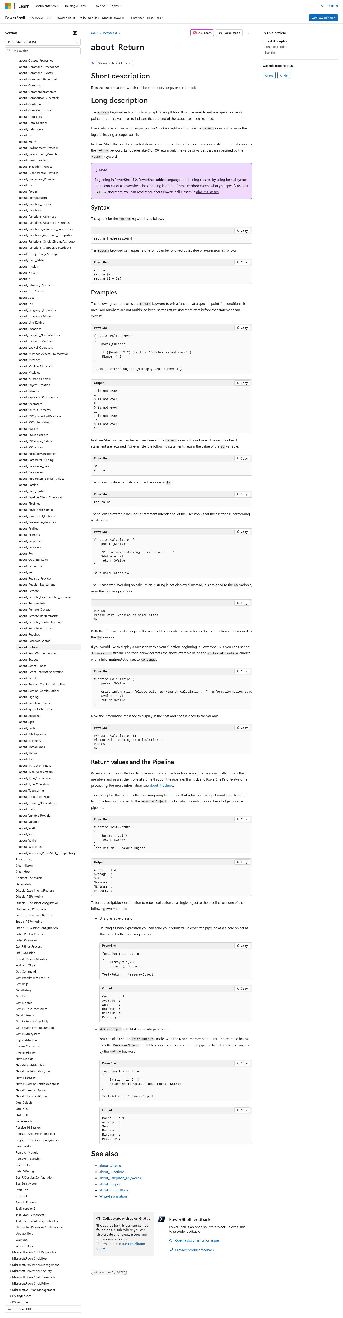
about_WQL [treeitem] (27, 796)
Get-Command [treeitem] (26, 933)
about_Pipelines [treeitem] (29, 465)
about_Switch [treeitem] (28, 690)
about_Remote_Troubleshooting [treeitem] (40, 584)
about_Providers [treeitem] (30, 509)
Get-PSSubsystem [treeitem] (28, 996)
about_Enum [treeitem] (27, 104)
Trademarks (181, 1305)
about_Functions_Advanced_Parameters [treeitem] (46, 191)
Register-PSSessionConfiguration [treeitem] (38, 1102)
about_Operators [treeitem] (30, 366)
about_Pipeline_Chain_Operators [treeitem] (41, 459)
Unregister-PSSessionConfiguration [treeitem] (39, 1189)
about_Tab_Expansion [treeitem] (33, 696)
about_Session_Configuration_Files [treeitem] (42, 646)
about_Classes (207, 191)
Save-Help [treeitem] (23, 1127)
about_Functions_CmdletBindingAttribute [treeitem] (47, 203)
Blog (60, 1305)
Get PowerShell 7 (323, 18)
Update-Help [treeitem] (24, 1195)
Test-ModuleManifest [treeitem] (30, 1177)
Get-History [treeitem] (24, 952)
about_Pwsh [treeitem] (27, 515)
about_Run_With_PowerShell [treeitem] (38, 615)
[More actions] (248, 32)
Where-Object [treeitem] (25, 1208)
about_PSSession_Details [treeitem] (35, 403)
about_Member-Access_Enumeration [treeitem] (44, 316)
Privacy (95, 1305)
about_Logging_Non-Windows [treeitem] (39, 297)
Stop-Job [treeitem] (22, 1158)
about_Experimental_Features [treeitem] (38, 135)
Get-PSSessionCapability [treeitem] (32, 983)
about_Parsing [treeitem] (28, 447)
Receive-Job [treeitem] (24, 1083)
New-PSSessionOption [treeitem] (31, 1052)
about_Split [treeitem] (26, 684)
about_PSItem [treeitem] (28, 391)
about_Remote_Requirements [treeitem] (38, 578)
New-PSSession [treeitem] (26, 1040)
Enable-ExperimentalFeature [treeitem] (34, 877)
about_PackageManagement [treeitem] (38, 416)
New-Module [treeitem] (24, 1021)
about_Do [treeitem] (25, 97)
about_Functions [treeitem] (30, 172)
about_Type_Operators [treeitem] (34, 746)
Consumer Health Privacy (126, 1305)
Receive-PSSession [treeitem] (28, 1089)
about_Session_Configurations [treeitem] (39, 653)
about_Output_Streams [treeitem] (35, 372)
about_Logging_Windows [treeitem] (36, 303)
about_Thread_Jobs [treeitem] (32, 709)
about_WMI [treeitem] (27, 790)
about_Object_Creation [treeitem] (34, 347)
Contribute (78, 1305)
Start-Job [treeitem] (22, 1152)
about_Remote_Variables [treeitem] (35, 590)
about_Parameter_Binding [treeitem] (36, 422)
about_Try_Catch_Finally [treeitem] (35, 728)
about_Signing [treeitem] (28, 659)
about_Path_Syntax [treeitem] (32, 453)
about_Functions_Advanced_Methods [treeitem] (44, 185)
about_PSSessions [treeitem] (31, 409)
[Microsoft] (8, 6)
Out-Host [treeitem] (22, 1071)
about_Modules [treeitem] (29, 334)
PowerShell (110, 32)
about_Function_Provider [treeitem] (36, 166)
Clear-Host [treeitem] (23, 834)
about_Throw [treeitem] (28, 715)
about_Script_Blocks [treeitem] (32, 628)
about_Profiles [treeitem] (28, 490)
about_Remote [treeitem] (29, 553)
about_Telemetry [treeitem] (30, 703)
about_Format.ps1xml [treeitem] (33, 160)
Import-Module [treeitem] (26, 1002)
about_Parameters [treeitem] (31, 434)
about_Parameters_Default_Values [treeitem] (41, 441)
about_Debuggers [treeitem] (31, 91)
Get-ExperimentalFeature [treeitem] (32, 940)
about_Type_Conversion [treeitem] (35, 740)
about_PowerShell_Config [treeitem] (36, 472)
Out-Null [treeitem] (22, 1077)
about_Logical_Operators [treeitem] (36, 309)
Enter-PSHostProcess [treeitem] (30, 896)
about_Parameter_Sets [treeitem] (34, 428)
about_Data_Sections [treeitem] (33, 85)
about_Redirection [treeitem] (31, 528)
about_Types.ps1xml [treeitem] (32, 753)
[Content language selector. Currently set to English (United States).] (25, 1294)
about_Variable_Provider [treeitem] (35, 777)
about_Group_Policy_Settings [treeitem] (38, 216)
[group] (171, 692)
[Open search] (322, 6)
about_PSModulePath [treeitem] (33, 397)
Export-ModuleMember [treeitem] (31, 921)
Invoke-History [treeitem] (26, 1015)
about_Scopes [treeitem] (28, 621)
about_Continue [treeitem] (30, 66)
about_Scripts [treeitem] (28, 640)
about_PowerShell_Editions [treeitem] (37, 478)
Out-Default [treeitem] (24, 1065)
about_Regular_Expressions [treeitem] (37, 546)
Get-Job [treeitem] (21, 958)
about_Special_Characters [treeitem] (36, 671)
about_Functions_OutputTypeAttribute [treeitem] (45, 210)
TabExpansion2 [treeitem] (25, 1170)
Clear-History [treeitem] (24, 827)
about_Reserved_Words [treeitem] (34, 603)
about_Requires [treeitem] (29, 596)
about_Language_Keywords (120, 1177)
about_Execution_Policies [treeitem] (35, 129)
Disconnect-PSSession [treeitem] (31, 871)
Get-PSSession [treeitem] (25, 977)
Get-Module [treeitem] (24, 965)
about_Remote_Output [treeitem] (34, 571)
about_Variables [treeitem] (29, 784)
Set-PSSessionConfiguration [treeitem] (34, 1139)
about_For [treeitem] (26, 147)
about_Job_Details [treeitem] (31, 253)
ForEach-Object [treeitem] (26, 927)
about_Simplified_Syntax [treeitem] (35, 665)
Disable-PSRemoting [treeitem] (29, 858)
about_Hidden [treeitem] (28, 228)
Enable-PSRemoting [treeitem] (29, 883)
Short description (276, 41)
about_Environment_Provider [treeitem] (38, 110)
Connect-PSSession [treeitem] (29, 840)
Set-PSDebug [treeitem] (25, 1133)
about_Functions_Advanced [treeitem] (37, 178)
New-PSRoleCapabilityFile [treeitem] (33, 1033)
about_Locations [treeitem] (30, 291)
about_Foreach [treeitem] (29, 154)
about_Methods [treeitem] (29, 322)
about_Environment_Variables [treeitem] (39, 116)
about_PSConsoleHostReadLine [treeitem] (40, 378)
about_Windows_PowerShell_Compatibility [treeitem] (47, 815)
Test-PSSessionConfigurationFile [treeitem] (37, 1183)
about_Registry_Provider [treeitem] (35, 540)
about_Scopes (110, 1184)
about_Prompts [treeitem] (29, 497)
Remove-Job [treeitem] (24, 1108)
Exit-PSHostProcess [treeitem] (29, 908)
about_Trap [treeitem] (26, 721)
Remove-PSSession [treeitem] (28, 1121)
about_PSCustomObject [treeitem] (35, 384)
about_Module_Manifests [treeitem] (36, 328)
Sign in (333, 6)
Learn (94, 32)
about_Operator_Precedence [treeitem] (38, 359)
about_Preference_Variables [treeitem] (37, 484)
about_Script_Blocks (114, 1190)
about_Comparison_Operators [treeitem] (39, 60)
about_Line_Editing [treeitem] (31, 284)
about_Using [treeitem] (27, 771)
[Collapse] (75, 33)
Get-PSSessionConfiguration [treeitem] (35, 990)
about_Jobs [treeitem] (26, 259)
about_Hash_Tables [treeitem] (31, 222)
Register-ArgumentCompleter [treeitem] (35, 1096)
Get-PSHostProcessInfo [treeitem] (31, 971)
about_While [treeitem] (27, 802)
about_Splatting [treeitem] (29, 678)
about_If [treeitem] (24, 241)
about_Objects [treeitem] (29, 353)
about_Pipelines (161, 785)
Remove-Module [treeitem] (27, 1114)
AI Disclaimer (14, 1305)
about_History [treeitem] (28, 235)
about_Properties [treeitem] (30, 503)
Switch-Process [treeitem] (26, 1164)
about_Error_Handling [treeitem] (33, 122)
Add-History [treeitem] (24, 821)
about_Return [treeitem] (28, 609)
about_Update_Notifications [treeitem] (37, 765)
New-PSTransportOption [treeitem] (32, 1058)
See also (270, 52)
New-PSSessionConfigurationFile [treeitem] (37, 1046)
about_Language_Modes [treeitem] (35, 278)
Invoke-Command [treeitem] (28, 1008)
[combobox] (42, 42)
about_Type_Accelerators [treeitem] (35, 734)
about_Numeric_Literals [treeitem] (35, 341)
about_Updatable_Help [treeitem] (34, 759)
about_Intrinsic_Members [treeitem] (36, 247)
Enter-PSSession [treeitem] (27, 902)
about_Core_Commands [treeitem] (35, 72)
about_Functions (111, 1171)
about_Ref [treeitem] (26, 534)
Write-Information (113, 1196)
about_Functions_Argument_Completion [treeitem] (46, 197)
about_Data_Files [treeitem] (30, 79)
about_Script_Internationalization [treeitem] (41, 634)
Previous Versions (39, 1305)
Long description (276, 46)
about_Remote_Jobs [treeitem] (32, 565)
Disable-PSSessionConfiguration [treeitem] (37, 865)
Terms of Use (159, 1305)
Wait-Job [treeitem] (22, 1202)
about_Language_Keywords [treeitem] (37, 272)
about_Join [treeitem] (26, 266)
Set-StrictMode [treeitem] (26, 1146)
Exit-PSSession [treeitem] (25, 915)
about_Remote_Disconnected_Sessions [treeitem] (45, 559)
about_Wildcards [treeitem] (30, 809)
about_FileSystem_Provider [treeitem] (37, 141)
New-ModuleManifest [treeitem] (30, 1027)
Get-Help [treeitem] (22, 946)
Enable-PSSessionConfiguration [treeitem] (37, 890)
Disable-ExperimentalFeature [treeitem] (35, 852)
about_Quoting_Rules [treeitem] (33, 522)
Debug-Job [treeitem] (23, 846)
